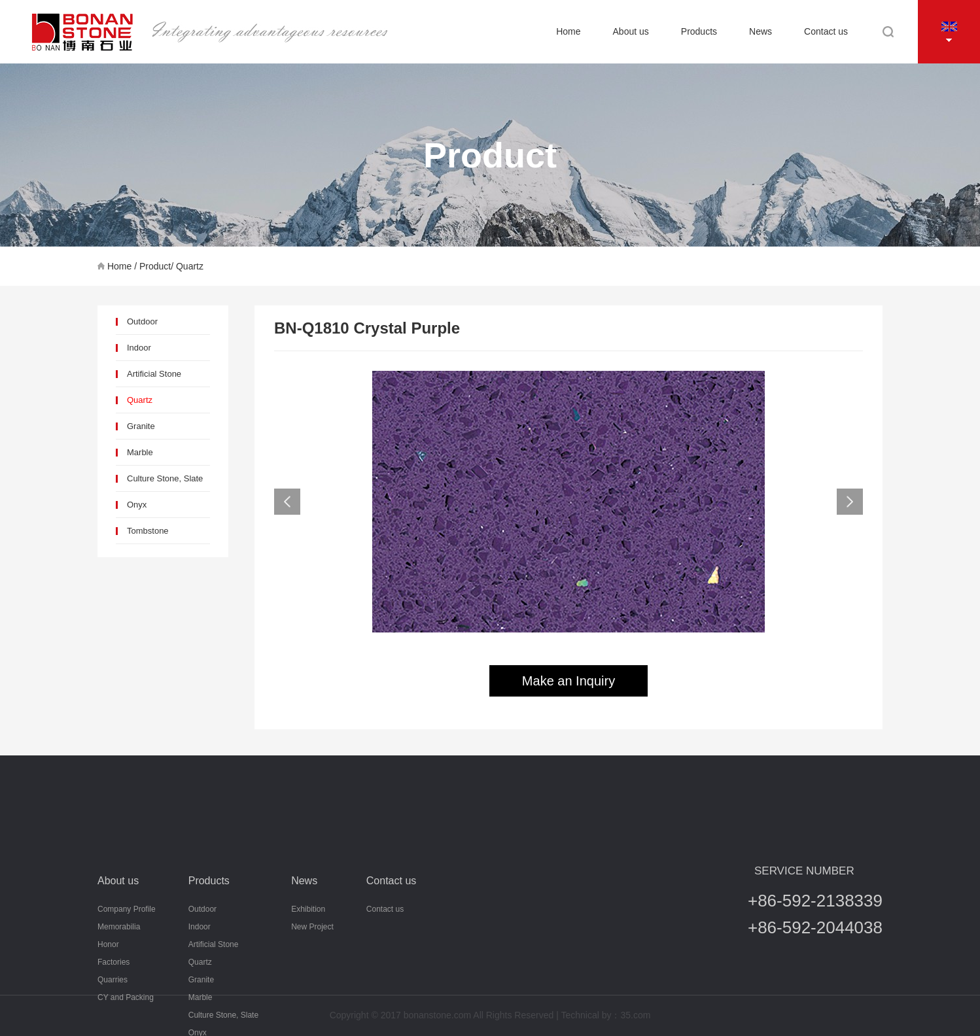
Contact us (826, 31)
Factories (113, 1007)
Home (568, 31)
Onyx (137, 504)
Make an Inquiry (568, 681)
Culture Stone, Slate (165, 478)
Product (155, 266)
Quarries (112, 1025)
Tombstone (148, 531)
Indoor (139, 348)
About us (631, 31)
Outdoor (142, 321)
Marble (140, 452)
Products (699, 31)
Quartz (189, 266)
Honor (108, 990)
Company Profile (126, 954)
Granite (141, 426)
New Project (312, 972)
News (760, 31)
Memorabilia (118, 972)
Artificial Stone (154, 374)
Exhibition (308, 954)
